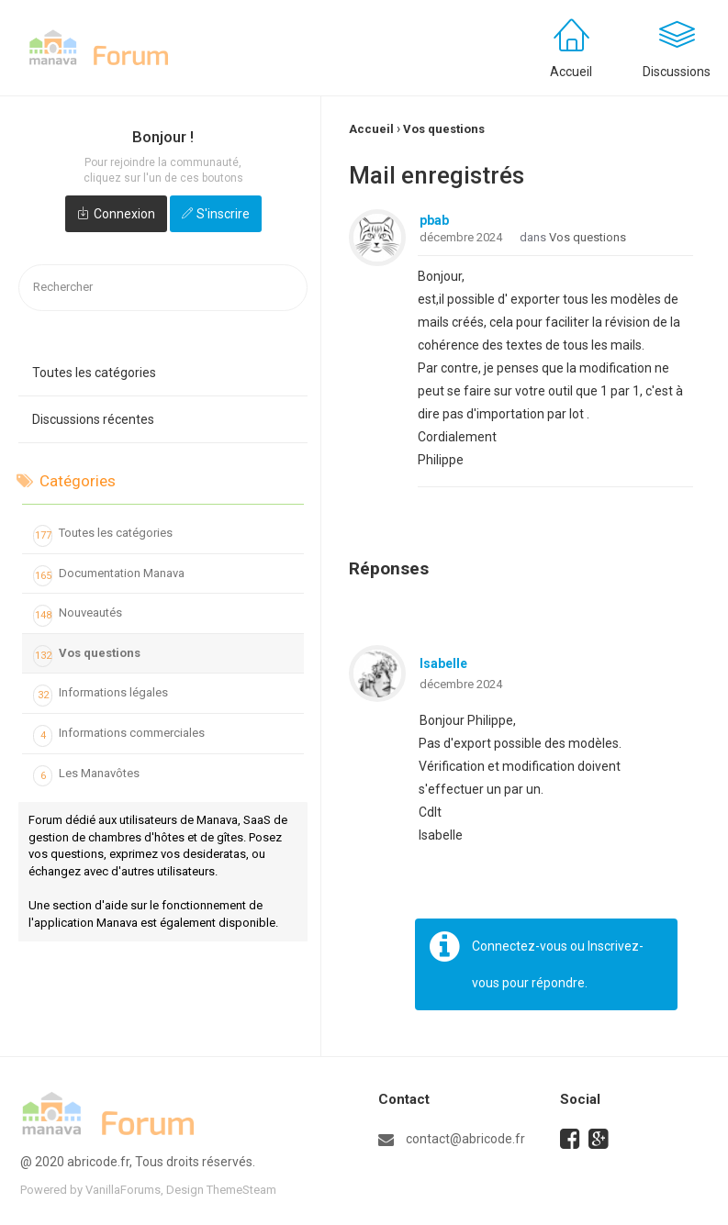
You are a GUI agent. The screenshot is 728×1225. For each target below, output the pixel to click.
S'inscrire (223, 213)
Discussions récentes (93, 419)
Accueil (571, 71)
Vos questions (86, 656)
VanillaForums (123, 1190)
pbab (434, 220)
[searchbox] (163, 287)
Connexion (124, 213)
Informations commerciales (119, 736)
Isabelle (443, 663)
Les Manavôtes (86, 776)
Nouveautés (77, 616)
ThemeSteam (241, 1190)
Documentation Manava (109, 576)
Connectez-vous (519, 946)
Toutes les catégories (94, 372)
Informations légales (100, 696)
